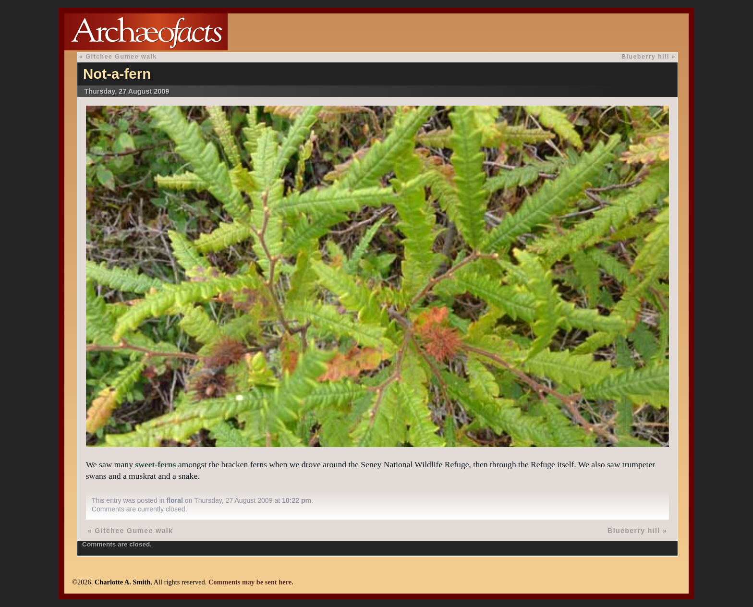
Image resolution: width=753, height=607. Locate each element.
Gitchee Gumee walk (121, 56)
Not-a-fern (117, 74)
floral (175, 500)
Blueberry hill (645, 56)
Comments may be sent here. (250, 582)
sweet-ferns (155, 464)
